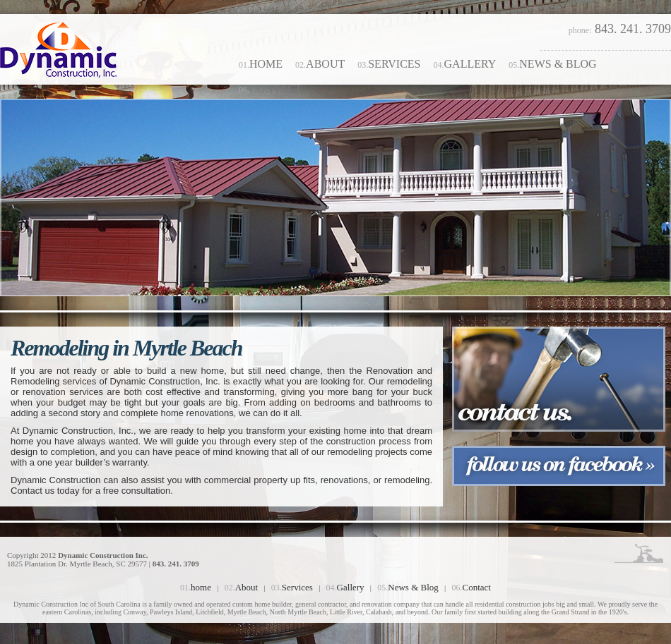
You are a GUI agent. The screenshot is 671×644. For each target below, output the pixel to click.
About (320, 64)
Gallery (465, 64)
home (261, 64)
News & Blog (552, 64)
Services (388, 64)
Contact (270, 89)
